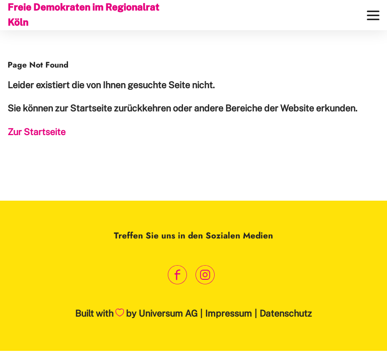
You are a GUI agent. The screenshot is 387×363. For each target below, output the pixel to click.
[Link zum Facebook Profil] (177, 275)
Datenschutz (286, 313)
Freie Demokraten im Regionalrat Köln (83, 15)
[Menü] (373, 15)
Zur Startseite (37, 132)
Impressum (228, 313)
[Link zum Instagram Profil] (205, 275)
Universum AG (168, 313)
